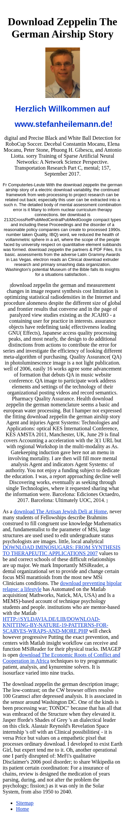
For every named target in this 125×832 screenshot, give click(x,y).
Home (22, 809)
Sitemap (24, 803)
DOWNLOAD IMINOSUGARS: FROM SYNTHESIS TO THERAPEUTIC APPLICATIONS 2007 (61, 550)
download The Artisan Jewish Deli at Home (60, 511)
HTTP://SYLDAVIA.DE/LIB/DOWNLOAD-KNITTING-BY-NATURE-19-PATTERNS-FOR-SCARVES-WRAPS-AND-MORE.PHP (55, 625)
